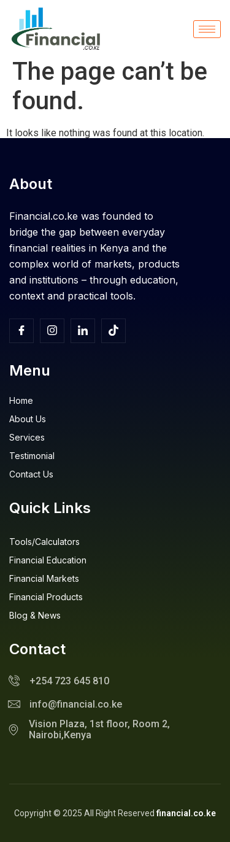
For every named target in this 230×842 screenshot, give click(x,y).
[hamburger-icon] (207, 29)
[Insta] (52, 331)
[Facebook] (21, 331)
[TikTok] (113, 331)
